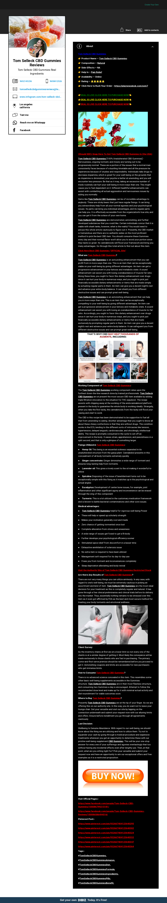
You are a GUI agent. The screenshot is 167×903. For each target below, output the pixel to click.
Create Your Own (152, 4)
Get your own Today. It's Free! (83, 900)
